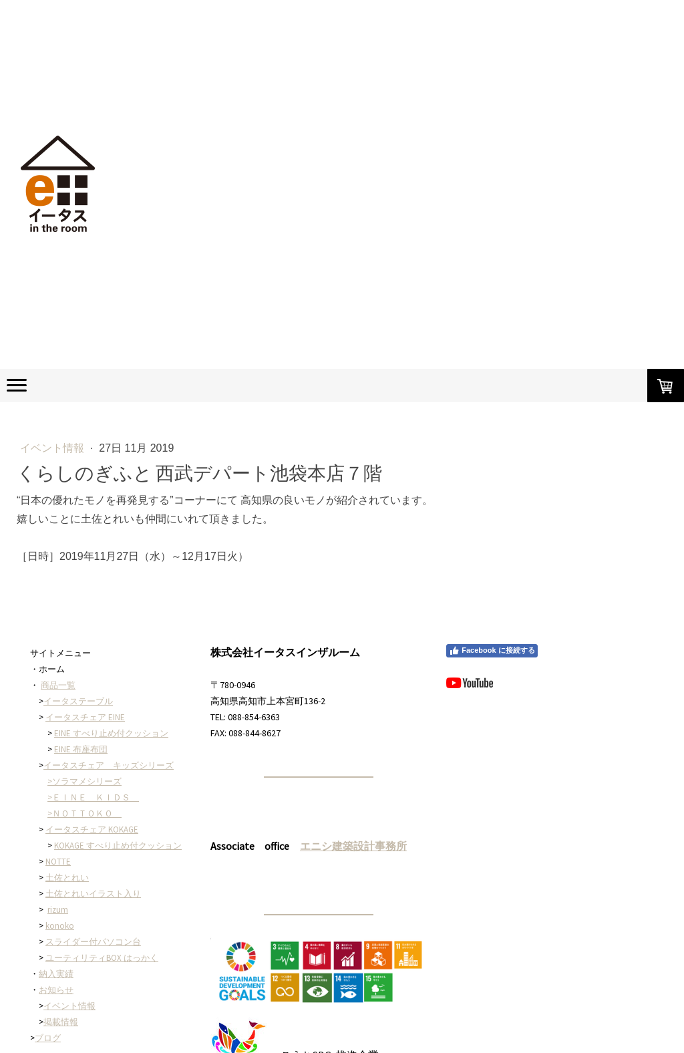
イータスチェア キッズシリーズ (108, 765)
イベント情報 (53, 448)
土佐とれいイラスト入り (93, 893)
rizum (57, 909)
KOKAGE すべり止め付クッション (118, 845)
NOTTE (58, 861)
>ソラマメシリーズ (84, 781)
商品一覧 (58, 685)
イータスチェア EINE (85, 717)
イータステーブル (78, 701)
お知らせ (56, 990)
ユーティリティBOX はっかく (101, 957)
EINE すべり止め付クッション (111, 733)
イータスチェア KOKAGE (91, 829)
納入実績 (56, 974)
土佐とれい (67, 877)
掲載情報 (60, 1022)
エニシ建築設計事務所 (353, 846)
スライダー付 (71, 941)
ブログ (48, 1038)
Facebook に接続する (491, 650)
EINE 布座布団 (81, 749)
